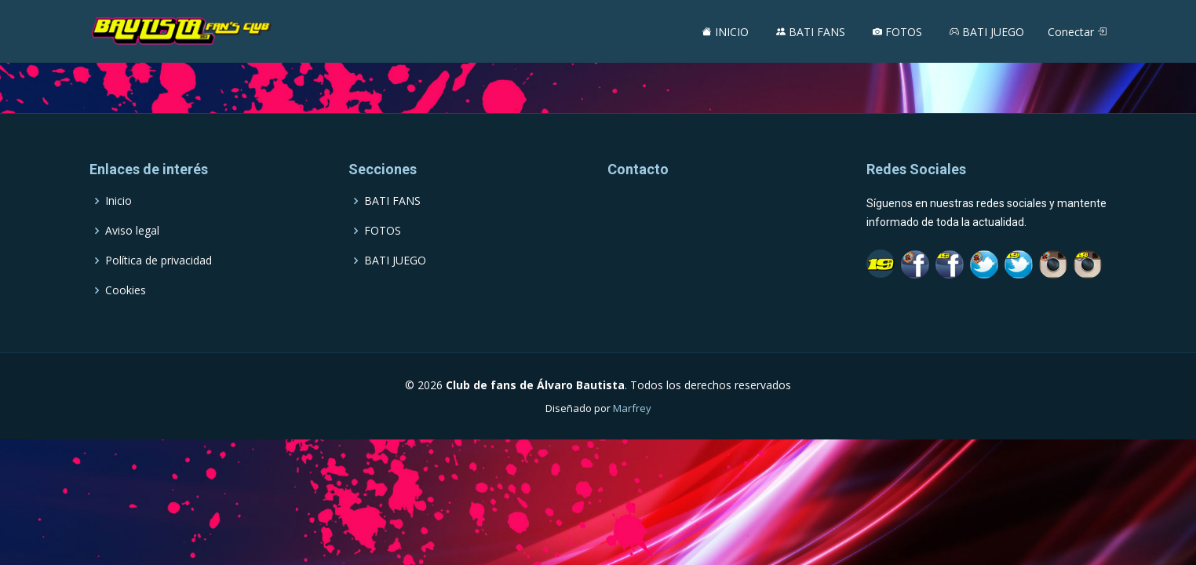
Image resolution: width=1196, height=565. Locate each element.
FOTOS (897, 31)
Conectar (1077, 31)
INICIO (725, 31)
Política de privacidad (158, 260)
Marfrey (632, 408)
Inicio (118, 200)
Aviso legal (132, 230)
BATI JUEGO (987, 31)
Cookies (125, 290)
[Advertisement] (598, 73)
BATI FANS (810, 31)
